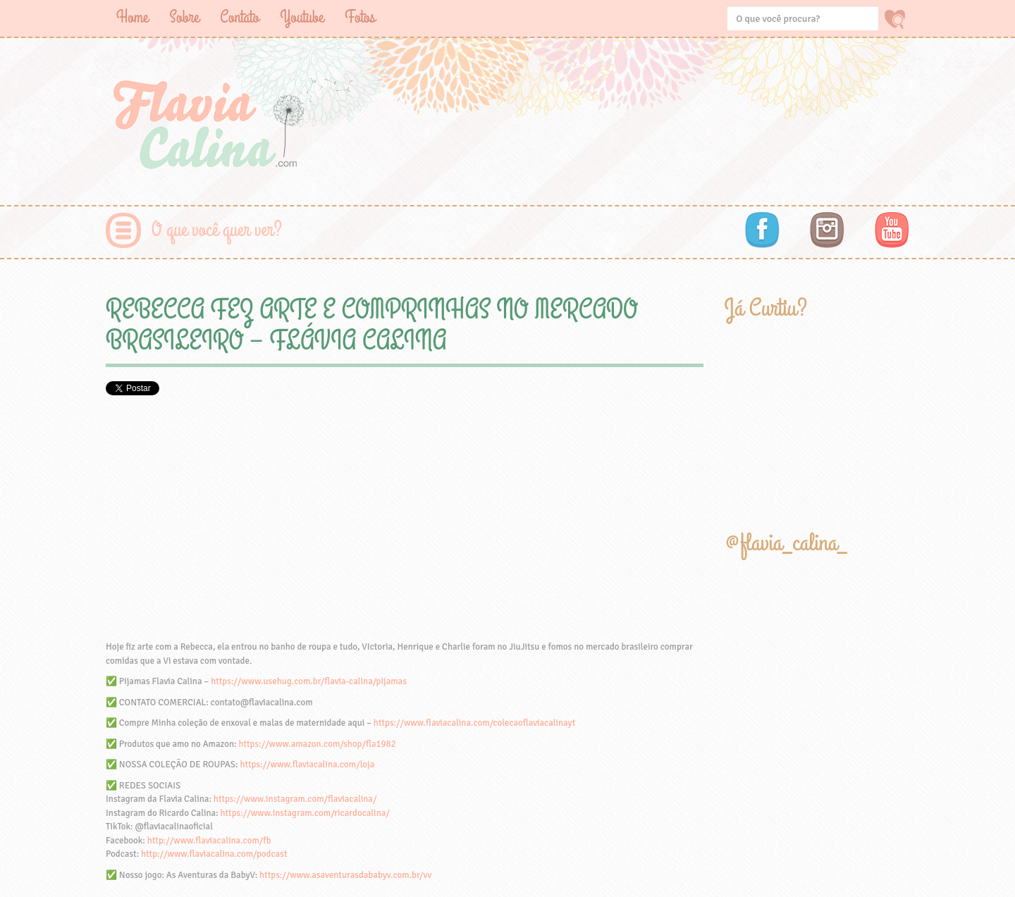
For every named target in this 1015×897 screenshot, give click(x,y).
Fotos (360, 17)
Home (132, 17)
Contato (239, 17)
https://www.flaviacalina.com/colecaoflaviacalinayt (474, 723)
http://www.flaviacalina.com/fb (209, 840)
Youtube (302, 17)
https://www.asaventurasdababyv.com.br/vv (345, 875)
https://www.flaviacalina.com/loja (307, 764)
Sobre (184, 17)
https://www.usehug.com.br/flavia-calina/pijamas (309, 681)
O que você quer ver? (217, 230)
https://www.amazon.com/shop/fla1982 (316, 744)
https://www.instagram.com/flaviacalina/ (295, 799)
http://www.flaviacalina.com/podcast (214, 854)
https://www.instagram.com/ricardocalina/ (304, 813)
